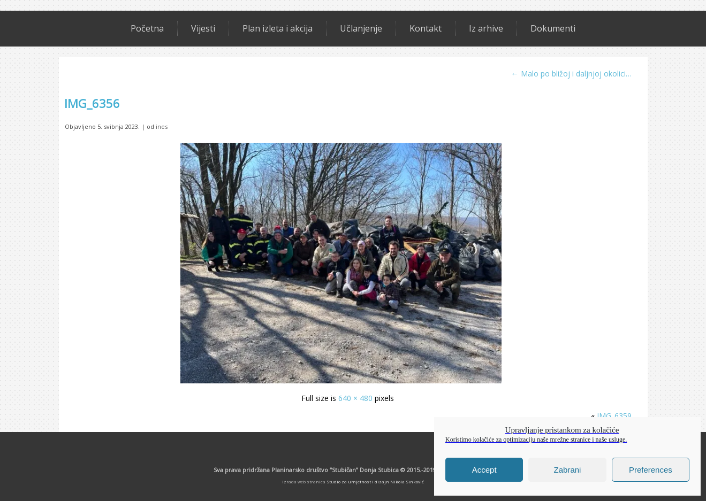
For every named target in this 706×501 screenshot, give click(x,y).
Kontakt (425, 28)
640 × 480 (355, 398)
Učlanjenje (361, 28)
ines (162, 126)
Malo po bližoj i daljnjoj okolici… (571, 73)
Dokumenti (552, 28)
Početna (147, 28)
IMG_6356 (92, 103)
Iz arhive (486, 28)
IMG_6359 (614, 416)
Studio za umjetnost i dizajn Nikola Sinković (375, 481)
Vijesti (203, 28)
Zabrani (567, 469)
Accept (484, 469)
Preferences (650, 469)
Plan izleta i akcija (277, 28)
